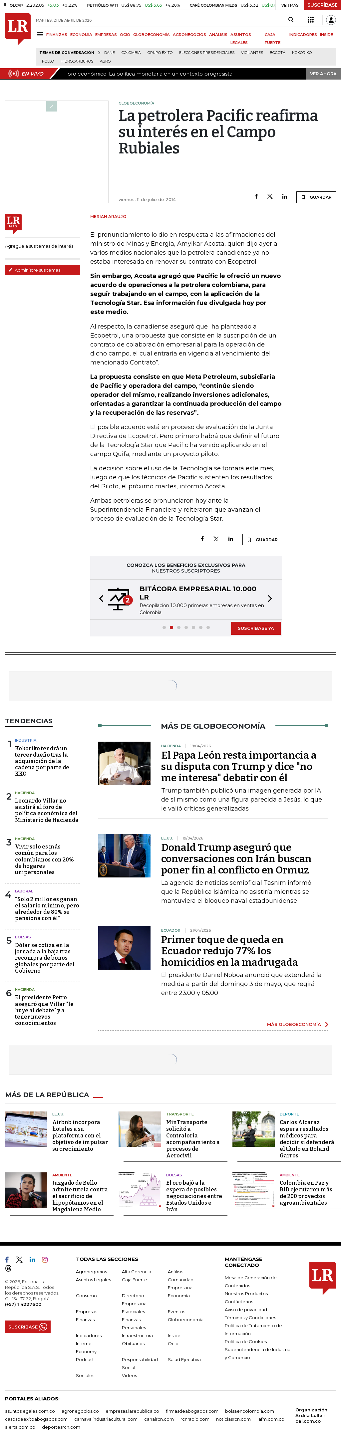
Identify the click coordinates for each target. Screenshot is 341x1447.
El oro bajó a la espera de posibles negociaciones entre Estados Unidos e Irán (194, 1196)
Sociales (85, 1375)
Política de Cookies (246, 1341)
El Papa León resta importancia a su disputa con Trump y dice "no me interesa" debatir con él (239, 766)
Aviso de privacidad (246, 1309)
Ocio (173, 1343)
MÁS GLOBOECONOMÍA (294, 1024)
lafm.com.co (270, 1419)
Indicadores (89, 1335)
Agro (105, 61)
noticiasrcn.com (233, 1419)
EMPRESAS (106, 34)
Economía (179, 1295)
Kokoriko (302, 53)
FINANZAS (56, 34)
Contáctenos (239, 1301)
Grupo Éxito (160, 53)
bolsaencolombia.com (249, 1411)
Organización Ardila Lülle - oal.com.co (311, 1415)
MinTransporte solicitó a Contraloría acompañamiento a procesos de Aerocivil (193, 1139)
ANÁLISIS (218, 34)
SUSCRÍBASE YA (256, 628)
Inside (174, 1335)
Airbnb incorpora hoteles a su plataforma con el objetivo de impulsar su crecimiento (80, 1135)
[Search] (290, 20)
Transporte (180, 1114)
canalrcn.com (159, 1419)
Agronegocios (91, 1271)
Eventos (176, 1311)
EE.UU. (58, 1114)
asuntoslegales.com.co (30, 1411)
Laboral (24, 891)
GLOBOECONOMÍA (151, 34)
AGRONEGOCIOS (189, 34)
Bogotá (277, 53)
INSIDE (326, 34)
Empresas (86, 1311)
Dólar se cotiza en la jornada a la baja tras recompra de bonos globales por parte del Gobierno (45, 958)
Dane (109, 53)
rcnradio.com (194, 1419)
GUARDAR (316, 197)
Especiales (133, 1311)
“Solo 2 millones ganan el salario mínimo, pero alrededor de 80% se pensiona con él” (47, 909)
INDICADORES (303, 34)
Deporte (289, 1114)
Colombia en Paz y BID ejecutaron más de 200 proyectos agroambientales (306, 1193)
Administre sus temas (34, 270)
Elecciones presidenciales (206, 53)
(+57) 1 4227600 (23, 1304)
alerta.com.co (20, 1427)
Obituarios (133, 1343)
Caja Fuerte (134, 1279)
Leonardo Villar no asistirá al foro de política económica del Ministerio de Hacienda (47, 810)
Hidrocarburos (77, 61)
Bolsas (23, 937)
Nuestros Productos (246, 1293)
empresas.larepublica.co (132, 1411)
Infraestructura (137, 1335)
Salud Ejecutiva (184, 1359)
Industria (25, 740)
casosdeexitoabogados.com (36, 1419)
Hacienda (25, 793)
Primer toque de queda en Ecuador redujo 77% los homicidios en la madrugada (229, 951)
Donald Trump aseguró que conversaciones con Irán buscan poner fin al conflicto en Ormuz (236, 859)
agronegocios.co (80, 1411)
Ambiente (62, 1175)
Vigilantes (252, 53)
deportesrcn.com (61, 1427)
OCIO (125, 34)
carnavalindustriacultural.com (106, 1419)
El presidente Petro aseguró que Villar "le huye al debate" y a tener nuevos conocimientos (44, 1010)
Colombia (131, 53)
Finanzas (85, 1319)
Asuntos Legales (93, 1279)
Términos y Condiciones (250, 1317)
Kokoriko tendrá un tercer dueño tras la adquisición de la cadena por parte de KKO (42, 761)
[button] (99, 599)
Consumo (86, 1295)
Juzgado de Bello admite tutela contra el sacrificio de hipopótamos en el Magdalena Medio (80, 1196)
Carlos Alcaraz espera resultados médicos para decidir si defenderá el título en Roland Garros (307, 1139)
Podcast (85, 1359)
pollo (48, 61)
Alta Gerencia (136, 1271)
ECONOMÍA (81, 34)
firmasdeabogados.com (192, 1411)
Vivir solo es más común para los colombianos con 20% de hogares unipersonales (44, 859)
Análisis (175, 1271)
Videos (129, 1375)
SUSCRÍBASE (322, 5)
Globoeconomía (185, 1319)
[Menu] (41, 34)
